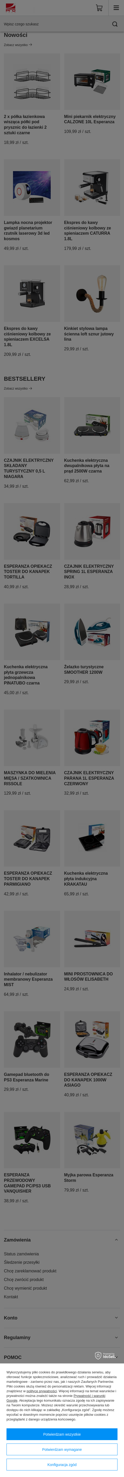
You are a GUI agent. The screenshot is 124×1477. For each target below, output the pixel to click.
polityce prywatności (42, 1391)
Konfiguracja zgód (61, 1465)
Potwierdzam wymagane (62, 1449)
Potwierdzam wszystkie (62, 1434)
